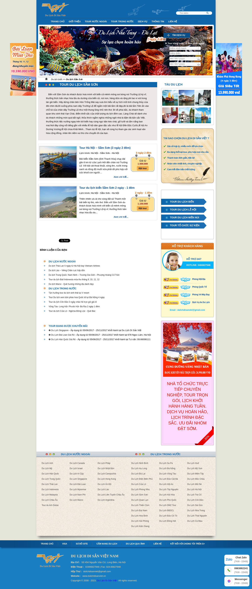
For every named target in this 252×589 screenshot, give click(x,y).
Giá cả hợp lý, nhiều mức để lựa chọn (185, 146)
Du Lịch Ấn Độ (104, 484)
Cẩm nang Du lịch (106, 544)
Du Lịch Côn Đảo (195, 500)
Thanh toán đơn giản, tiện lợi (180, 157)
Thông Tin (158, 21)
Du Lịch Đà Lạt (138, 473)
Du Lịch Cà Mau (194, 521)
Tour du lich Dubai (50, 505)
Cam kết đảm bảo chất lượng (181, 169)
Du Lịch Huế (193, 463)
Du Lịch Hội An (166, 484)
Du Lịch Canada (77, 463)
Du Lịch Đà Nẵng (167, 468)
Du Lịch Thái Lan (50, 484)
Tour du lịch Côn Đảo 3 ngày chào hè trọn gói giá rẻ (73, 302)
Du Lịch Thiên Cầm (140, 505)
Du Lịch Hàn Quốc (50, 473)
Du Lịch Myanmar (78, 489)
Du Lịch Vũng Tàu (167, 473)
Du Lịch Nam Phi (77, 494)
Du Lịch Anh (47, 463)
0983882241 (241, 570)
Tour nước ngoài (96, 21)
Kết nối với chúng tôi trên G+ (187, 544)
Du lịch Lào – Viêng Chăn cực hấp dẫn (67, 270)
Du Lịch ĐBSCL (166, 510)
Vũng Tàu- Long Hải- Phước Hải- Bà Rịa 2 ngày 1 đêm (74, 306)
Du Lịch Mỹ (47, 468)
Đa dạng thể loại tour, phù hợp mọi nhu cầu (188, 152)
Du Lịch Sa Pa (166, 463)
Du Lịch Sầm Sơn (139, 494)
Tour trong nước (122, 21)
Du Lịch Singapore (78, 479)
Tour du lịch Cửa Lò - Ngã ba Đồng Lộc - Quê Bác (72, 311)
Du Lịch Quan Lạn (139, 500)
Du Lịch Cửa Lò (138, 484)
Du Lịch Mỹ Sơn (194, 468)
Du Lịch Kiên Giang (140, 526)
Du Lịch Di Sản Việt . (107, 580)
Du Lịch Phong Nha (140, 489)
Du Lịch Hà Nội (194, 489)
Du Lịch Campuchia (107, 473)
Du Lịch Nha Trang (196, 510)
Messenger (241, 581)
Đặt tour (143, 168)
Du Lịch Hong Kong (107, 479)
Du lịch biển (56, 79)
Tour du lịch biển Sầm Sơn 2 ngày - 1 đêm (107, 187)
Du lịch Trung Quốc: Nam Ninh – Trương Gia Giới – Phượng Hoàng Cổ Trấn (84, 275)
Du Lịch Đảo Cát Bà (168, 479)
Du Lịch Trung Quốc (51, 479)
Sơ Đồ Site (82, 544)
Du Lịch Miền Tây (195, 473)
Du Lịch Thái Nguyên (197, 516)
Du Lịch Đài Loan (78, 484)
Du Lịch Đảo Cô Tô (168, 516)
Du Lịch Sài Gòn (195, 505)
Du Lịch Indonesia (50, 489)
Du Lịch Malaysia (50, 494)
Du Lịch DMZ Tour (167, 505)
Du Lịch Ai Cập (77, 473)
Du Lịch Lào (103, 489)
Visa (64, 544)
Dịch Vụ (142, 21)
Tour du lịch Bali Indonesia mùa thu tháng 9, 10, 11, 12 (74, 279)
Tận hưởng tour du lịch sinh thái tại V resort (69, 293)
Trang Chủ (58, 21)
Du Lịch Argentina (106, 500)
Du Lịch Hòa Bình (139, 516)
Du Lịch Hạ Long (139, 468)
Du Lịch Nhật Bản (106, 468)
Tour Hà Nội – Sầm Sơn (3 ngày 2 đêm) (105, 147)
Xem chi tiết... (121, 177)
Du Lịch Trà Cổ (194, 494)
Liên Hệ (172, 21)
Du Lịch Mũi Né (194, 484)
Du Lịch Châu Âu (50, 500)
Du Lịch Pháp (104, 463)
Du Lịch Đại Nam (139, 510)
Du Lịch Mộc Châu (196, 479)
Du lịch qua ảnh (135, 544)
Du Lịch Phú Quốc (167, 500)
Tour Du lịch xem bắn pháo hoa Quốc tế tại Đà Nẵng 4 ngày (77, 297)
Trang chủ (47, 544)
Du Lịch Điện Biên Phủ (142, 479)
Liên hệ (157, 544)
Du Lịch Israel (76, 468)
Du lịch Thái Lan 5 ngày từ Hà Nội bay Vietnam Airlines (74, 266)
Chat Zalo (241, 559)
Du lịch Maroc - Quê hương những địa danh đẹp (71, 284)
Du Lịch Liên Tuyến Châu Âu (111, 494)
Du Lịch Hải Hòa (167, 494)
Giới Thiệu (75, 21)
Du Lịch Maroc (76, 500)
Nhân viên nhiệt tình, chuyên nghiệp (184, 163)
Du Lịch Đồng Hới (167, 521)
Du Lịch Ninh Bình (139, 463)
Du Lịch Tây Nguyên (168, 489)
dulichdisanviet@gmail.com (191, 310)
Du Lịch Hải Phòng (140, 521)
